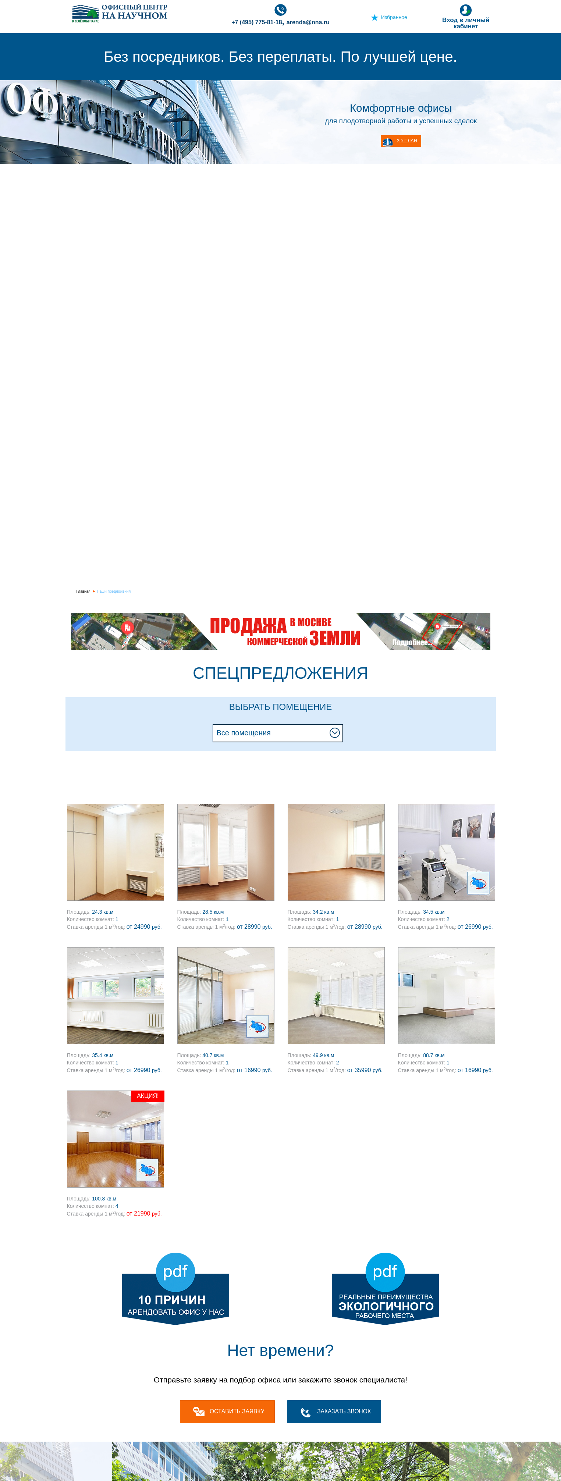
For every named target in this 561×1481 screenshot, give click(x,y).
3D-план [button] (407, 140)
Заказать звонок (344, 1411)
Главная (83, 591)
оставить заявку (237, 1411)
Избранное (394, 17)
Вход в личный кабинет (465, 16)
